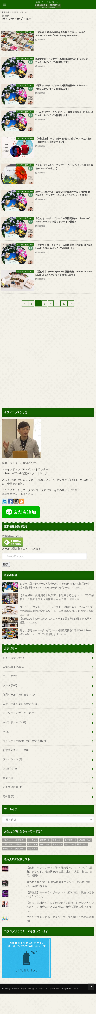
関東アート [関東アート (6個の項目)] (20, 869)
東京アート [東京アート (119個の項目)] (45, 864)
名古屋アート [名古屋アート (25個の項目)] (71, 860)
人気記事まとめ (14, 687)
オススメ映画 (13, 807)
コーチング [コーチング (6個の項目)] (32, 860)
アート (10, 696)
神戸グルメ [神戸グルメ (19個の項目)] (8, 869)
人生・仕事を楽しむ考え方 (20, 724)
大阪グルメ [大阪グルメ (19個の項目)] (20, 864)
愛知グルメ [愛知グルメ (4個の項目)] (32, 864)
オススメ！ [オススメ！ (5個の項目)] (20, 860)
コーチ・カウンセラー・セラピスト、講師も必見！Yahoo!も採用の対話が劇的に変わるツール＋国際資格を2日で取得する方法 (48, 631)
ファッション (12, 779)
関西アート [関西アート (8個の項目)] (32, 869)
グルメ (10, 705)
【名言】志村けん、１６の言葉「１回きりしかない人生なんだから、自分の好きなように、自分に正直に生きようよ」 (60, 926)
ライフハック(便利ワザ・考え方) (24, 761)
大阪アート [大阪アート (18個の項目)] (8, 864)
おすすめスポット (16, 770)
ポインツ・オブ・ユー (19, 733)
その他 (8, 816)
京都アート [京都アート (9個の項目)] (45, 860)
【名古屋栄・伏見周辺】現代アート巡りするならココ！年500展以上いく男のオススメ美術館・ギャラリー (48, 619)
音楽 (8, 798)
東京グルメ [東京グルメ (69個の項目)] (57, 864)
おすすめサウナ (14, 677)
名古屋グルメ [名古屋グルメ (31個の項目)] (85, 860)
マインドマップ (14, 742)
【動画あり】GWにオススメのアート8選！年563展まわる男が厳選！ (47, 642)
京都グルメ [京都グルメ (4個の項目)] (57, 860)
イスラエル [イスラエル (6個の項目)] (8, 860)
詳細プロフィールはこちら (17, 514)
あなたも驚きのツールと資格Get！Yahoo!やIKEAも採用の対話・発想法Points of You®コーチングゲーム (45, 607)
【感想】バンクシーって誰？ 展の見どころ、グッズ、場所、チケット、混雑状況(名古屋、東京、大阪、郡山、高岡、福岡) (59, 891)
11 (64, 323)
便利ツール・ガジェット (19, 714)
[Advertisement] (48, 360)
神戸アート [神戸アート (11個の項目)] (82, 864)
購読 (5, 584)
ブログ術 (10, 788)
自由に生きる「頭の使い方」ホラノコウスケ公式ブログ (38, 1009)
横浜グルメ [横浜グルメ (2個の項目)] (70, 864)
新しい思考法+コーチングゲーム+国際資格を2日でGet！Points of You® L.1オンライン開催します (47, 654)
